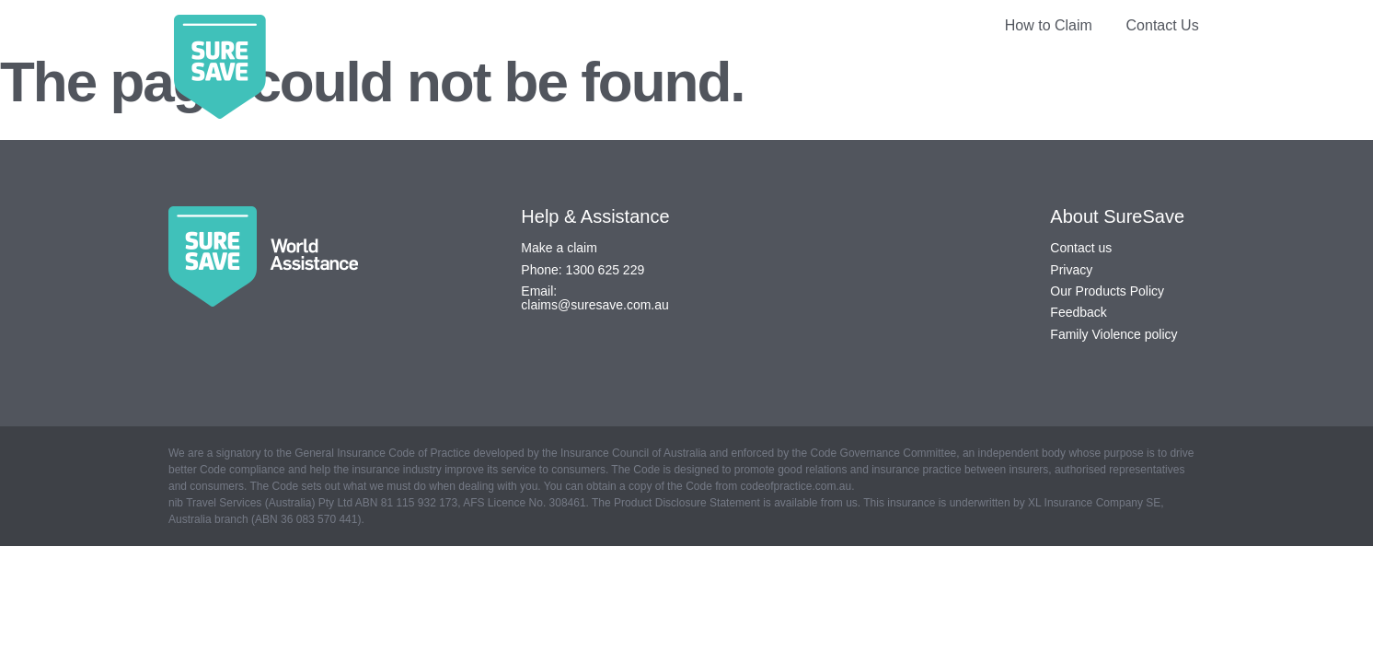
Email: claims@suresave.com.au (595, 298)
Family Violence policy (1113, 334)
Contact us (1081, 247)
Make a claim (558, 247)
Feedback (1078, 312)
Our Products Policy (1107, 291)
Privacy (1071, 269)
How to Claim (1048, 25)
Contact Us (1162, 25)
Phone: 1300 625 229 (582, 269)
